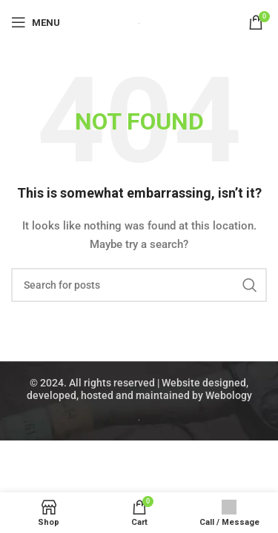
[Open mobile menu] (35, 22)
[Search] (139, 285)
